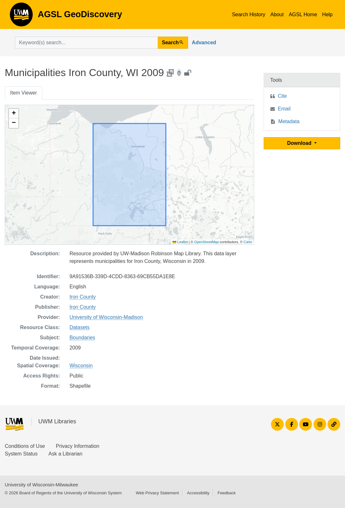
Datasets (80, 327)
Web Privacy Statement (157, 492)
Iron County (83, 297)
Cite (282, 96)
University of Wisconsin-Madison (106, 317)
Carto (248, 242)
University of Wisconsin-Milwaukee (41, 484)
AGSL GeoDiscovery (21, 17)
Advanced (204, 42)
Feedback (227, 492)
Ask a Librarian (66, 453)
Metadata (289, 121)
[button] (13, 113)
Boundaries (82, 337)
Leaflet (180, 242)
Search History (248, 14)
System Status (21, 453)
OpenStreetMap (206, 242)
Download (300, 143)
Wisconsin (81, 365)
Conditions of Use (25, 446)
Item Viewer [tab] (23, 92)
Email (284, 108)
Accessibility (198, 492)
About (277, 14)
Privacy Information (77, 446)
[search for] (86, 43)
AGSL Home (303, 14)
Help (327, 14)
